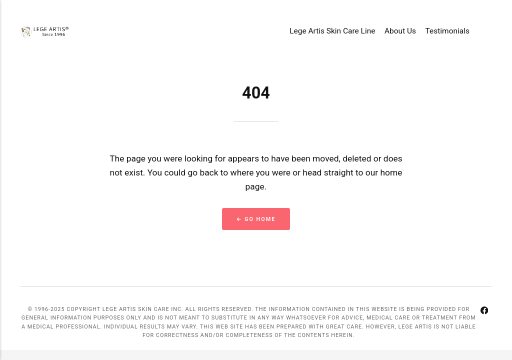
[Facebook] (484, 312)
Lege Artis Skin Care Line (332, 31)
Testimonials (448, 31)
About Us (400, 31)
